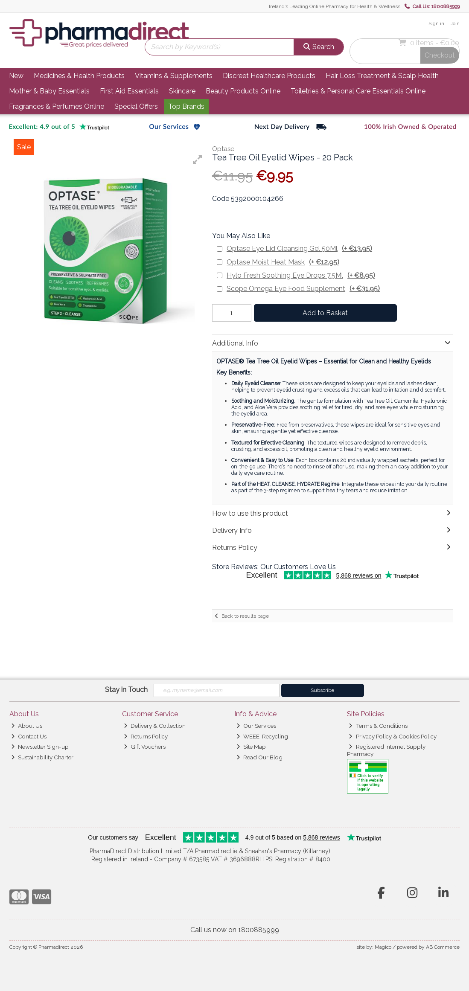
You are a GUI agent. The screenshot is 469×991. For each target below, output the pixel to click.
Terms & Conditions (378, 725)
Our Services (256, 725)
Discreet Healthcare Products (269, 76)
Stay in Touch (126, 690)
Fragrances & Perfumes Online (56, 106)
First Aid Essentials (129, 91)
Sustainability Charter (42, 757)
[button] (197, 159)
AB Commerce (443, 947)
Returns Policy (146, 736)
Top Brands (186, 106)
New (16, 76)
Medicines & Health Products (79, 76)
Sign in (436, 23)
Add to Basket (325, 313)
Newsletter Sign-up (40, 746)
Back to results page (245, 616)
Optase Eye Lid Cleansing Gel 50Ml (299, 248)
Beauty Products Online (243, 91)
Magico (383, 947)
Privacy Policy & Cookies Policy (392, 736)
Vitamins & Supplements (174, 76)
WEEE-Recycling (262, 736)
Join (455, 23)
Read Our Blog (259, 757)
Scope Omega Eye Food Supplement (303, 289)
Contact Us (29, 736)
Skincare (182, 91)
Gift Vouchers (145, 746)
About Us (26, 725)
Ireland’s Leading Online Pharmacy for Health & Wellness (334, 6)
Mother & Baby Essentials (49, 91)
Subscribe (322, 690)
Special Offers (136, 106)
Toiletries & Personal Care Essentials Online (358, 91)
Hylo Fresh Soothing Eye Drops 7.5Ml (301, 275)
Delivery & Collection (155, 725)
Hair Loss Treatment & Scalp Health (382, 76)
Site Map (251, 746)
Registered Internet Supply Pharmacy (386, 750)
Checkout (440, 55)
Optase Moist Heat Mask (283, 262)
